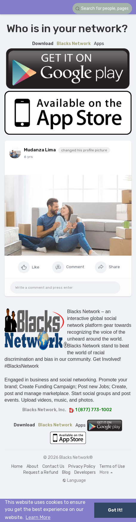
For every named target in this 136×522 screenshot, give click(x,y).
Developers (85, 472)
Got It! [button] (115, 510)
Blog (66, 472)
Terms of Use (112, 466)
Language (74, 481)
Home (17, 466)
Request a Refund (40, 472)
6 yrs (28, 157)
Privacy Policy (81, 466)
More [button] (106, 472)
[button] (102, 8)
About (32, 466)
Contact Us (53, 466)
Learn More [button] (38, 517)
